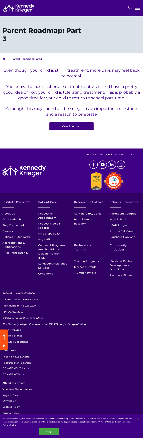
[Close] (137, 419)
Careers (7, 231)
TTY (12, 311)
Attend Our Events (13, 383)
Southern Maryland (122, 236)
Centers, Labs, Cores (88, 213)
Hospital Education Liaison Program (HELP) (51, 253)
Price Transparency (15, 252)
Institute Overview (16, 202)
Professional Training (83, 247)
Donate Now (11, 374)
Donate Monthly (13, 368)
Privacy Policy (10, 413)
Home (3, 59)
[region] (71, 426)
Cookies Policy (11, 406)
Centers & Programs (51, 245)
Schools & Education (125, 202)
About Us (8, 213)
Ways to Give (10, 395)
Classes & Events (85, 266)
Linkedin (112, 164)
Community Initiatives (118, 247)
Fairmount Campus (123, 213)
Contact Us (9, 400)
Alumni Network (85, 272)
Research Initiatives (88, 202)
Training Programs (86, 261)
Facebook (93, 164)
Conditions (45, 273)
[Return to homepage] (18, 8)
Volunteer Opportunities (17, 389)
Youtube (103, 164)
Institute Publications (15, 341)
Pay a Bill (44, 239)
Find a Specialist (49, 233)
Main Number (19, 305)
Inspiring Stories (12, 335)
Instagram (121, 164)
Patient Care (47, 202)
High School (118, 219)
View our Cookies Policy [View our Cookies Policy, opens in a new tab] (109, 421)
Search (130, 7)
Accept (49, 431)
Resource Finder (121, 275)
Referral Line (18, 293)
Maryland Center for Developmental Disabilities (123, 265)
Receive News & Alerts (15, 356)
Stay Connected (13, 225)
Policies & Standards (16, 236)
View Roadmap (71, 126)
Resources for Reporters (16, 362)
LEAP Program (120, 225)
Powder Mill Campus (124, 231)
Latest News (9, 350)
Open (137, 9)
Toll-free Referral (20, 299)
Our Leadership (12, 219)
